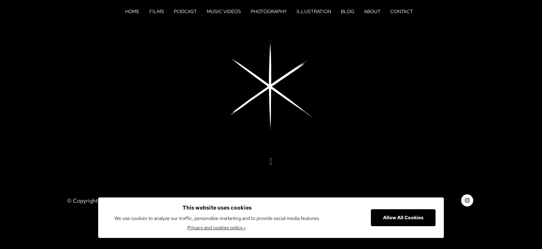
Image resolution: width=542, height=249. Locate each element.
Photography (269, 11)
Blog (347, 11)
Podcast (185, 11)
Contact (401, 11)
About (372, 11)
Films (156, 11)
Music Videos (224, 11)
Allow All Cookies (403, 217)
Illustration (314, 11)
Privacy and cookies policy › (216, 227)
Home (132, 11)
